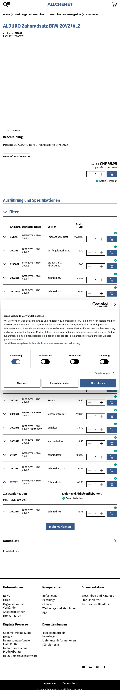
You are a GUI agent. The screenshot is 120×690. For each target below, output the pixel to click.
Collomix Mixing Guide (17, 633)
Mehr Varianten (60, 527)
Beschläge (48, 600)
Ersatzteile (91, 14)
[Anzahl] (95, 174)
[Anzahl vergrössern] (102, 174)
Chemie (47, 604)
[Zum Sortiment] (6, 4)
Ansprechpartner (14, 612)
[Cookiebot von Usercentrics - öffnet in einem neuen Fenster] (94, 304)
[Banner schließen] (115, 304)
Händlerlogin (50, 644)
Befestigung (49, 595)
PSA (44, 612)
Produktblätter (91, 600)
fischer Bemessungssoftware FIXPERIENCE (16, 640)
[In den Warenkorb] (112, 174)
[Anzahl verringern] (89, 174)
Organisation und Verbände (14, 605)
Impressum (49, 683)
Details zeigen (102, 373)
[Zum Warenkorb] (114, 4)
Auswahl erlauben (60, 383)
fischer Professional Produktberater (15, 649)
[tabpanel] (60, 551)
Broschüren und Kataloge (98, 595)
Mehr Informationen (16, 156)
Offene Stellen (12, 616)
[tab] (11, 540)
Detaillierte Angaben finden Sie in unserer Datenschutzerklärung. (42, 343)
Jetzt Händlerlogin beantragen (54, 634)
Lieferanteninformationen (59, 640)
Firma (6, 600)
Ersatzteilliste (11, 551)
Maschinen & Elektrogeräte (65, 14)
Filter (11, 212)
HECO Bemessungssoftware (20, 656)
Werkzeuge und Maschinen (30, 14)
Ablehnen (22, 383)
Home (6, 14)
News (6, 595)
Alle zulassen (97, 383)
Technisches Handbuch (96, 604)
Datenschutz (70, 683)
